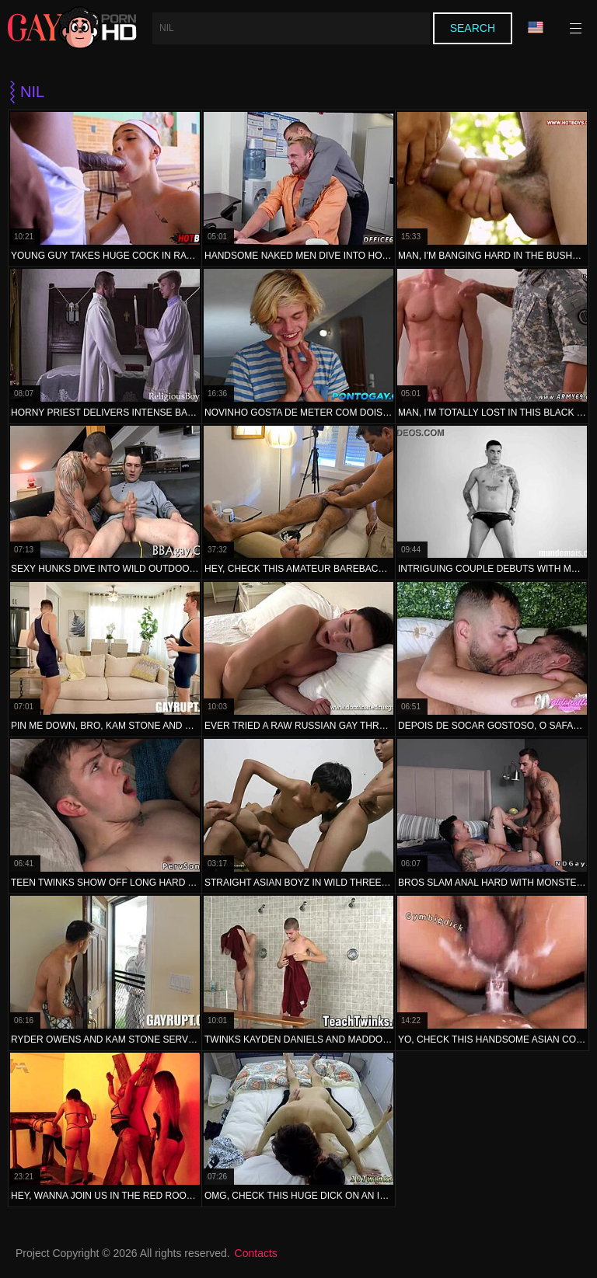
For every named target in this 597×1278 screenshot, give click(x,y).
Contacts (256, 1253)
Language (535, 27)
